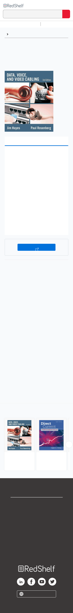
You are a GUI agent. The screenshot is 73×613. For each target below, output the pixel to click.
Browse (15, 34)
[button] (36, 155)
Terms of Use (36, 529)
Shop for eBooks (36, 503)
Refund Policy (36, 538)
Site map (36, 555)
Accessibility (36, 546)
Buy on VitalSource (36, 247)
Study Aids (52, 24)
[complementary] (36, 437)
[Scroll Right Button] (69, 444)
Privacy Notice (36, 521)
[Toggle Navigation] (66, 6)
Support (36, 512)
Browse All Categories (20, 24)
